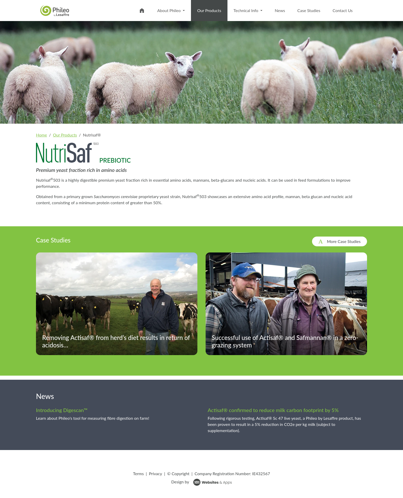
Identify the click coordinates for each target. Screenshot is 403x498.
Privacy (155, 473)
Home (41, 134)
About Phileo (169, 10)
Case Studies (308, 10)
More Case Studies (344, 241)
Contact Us (343, 10)
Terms (138, 473)
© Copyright (178, 473)
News (280, 10)
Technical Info (246, 10)
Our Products (212, 10)
